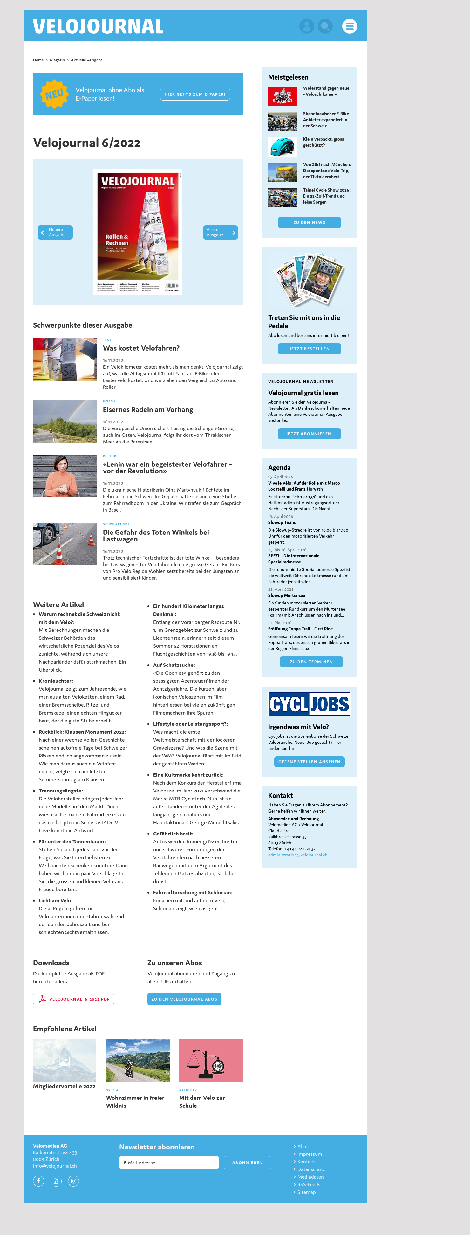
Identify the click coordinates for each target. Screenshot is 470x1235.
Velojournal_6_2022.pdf (79, 999)
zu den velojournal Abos (184, 999)
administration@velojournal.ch (298, 855)
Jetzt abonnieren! (309, 433)
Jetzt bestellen (309, 349)
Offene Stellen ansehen (309, 761)
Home (38, 60)
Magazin (57, 60)
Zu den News (309, 222)
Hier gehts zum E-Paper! (195, 94)
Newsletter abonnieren (157, 1146)
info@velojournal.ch (55, 1165)
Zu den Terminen (311, 662)
